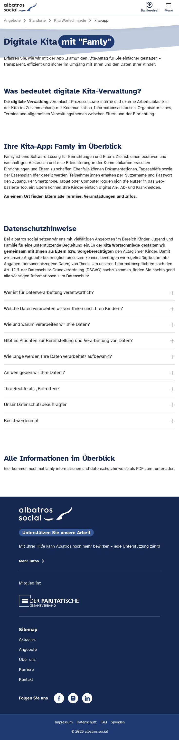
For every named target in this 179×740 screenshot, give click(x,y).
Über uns (27, 659)
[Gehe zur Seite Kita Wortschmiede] (73, 20)
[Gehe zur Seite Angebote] (16, 20)
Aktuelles (27, 639)
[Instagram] (73, 698)
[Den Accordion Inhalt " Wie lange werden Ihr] (89, 357)
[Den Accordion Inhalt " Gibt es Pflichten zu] (89, 341)
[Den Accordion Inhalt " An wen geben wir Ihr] (89, 373)
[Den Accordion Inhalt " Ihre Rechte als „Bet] (89, 389)
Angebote (28, 649)
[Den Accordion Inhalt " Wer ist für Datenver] (89, 293)
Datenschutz (87, 722)
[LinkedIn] (87, 698)
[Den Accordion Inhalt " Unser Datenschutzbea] (89, 405)
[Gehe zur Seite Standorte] (41, 20)
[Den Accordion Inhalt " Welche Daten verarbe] (89, 309)
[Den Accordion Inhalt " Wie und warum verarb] (89, 325)
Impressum (64, 722)
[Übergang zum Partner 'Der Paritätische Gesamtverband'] (49, 601)
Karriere (26, 669)
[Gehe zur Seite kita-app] (101, 20)
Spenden (118, 722)
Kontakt (26, 679)
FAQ (104, 722)
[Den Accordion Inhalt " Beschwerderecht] (89, 421)
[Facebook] (59, 698)
